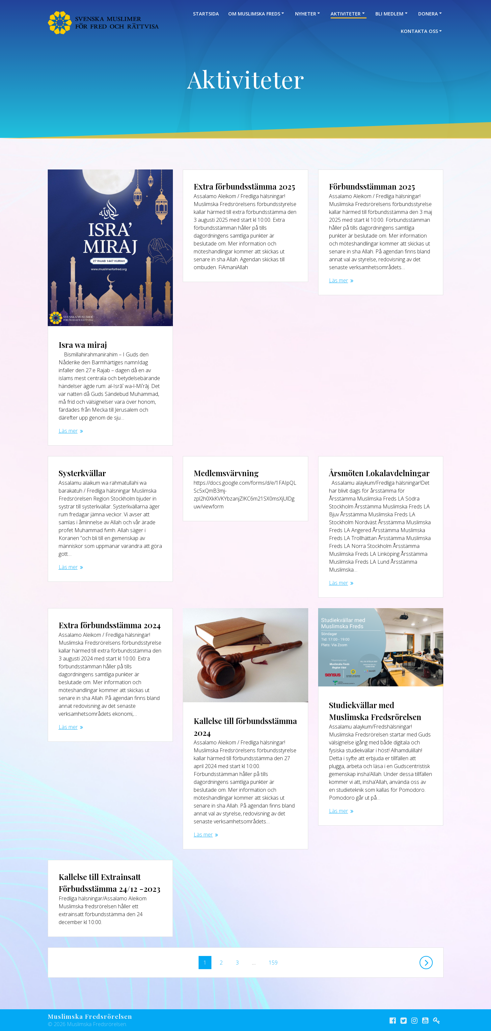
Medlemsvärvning (226, 473)
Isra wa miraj (83, 344)
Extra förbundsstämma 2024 (110, 625)
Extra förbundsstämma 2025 (244, 186)
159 (273, 961)
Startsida (206, 14)
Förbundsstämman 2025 (372, 186)
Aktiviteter (346, 14)
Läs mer (68, 430)
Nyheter (305, 14)
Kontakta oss (419, 31)
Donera (428, 14)
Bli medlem (389, 14)
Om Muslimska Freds (254, 14)
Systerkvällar (82, 473)
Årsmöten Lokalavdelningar (379, 473)
